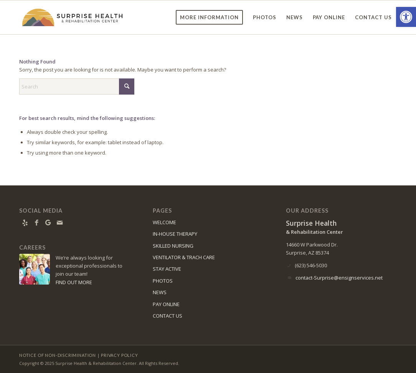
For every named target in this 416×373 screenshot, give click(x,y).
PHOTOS (163, 280)
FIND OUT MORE (74, 282)
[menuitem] (209, 17)
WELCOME (164, 222)
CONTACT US (167, 315)
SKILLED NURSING (173, 245)
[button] (406, 17)
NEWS (160, 292)
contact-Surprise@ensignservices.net (339, 277)
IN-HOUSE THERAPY (175, 233)
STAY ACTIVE (167, 268)
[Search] (76, 86)
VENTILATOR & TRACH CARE (184, 257)
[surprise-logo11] (72, 17)
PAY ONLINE (166, 304)
